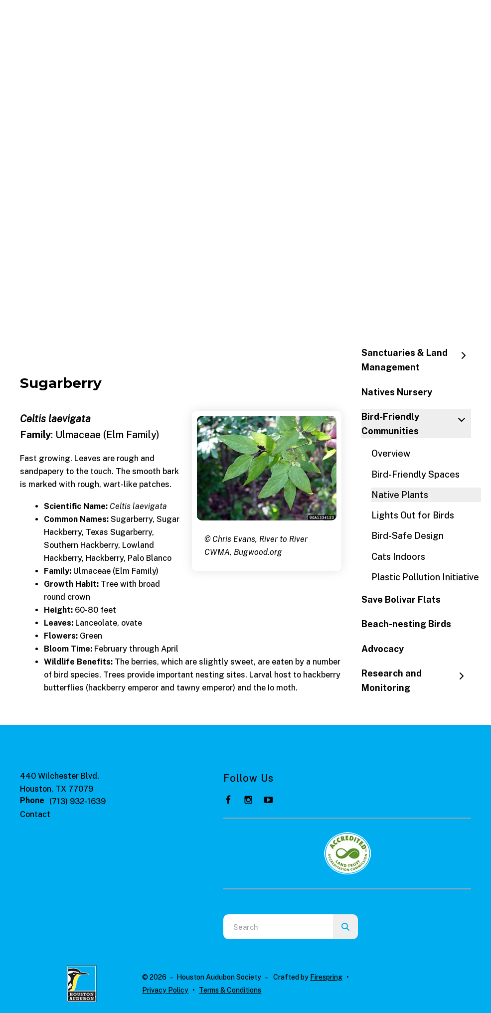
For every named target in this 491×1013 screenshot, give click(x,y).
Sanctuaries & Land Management (416, 359)
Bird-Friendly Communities (416, 423)
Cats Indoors (398, 556)
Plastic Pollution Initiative (425, 577)
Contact (35, 814)
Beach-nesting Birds (406, 624)
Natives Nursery (396, 392)
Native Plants (399, 495)
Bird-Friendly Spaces (415, 474)
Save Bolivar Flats (401, 599)
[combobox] (278, 926)
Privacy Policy (165, 990)
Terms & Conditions (230, 990)
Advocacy (382, 649)
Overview (390, 453)
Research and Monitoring (416, 680)
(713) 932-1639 (77, 801)
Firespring (326, 977)
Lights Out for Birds (412, 515)
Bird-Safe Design (407, 535)
